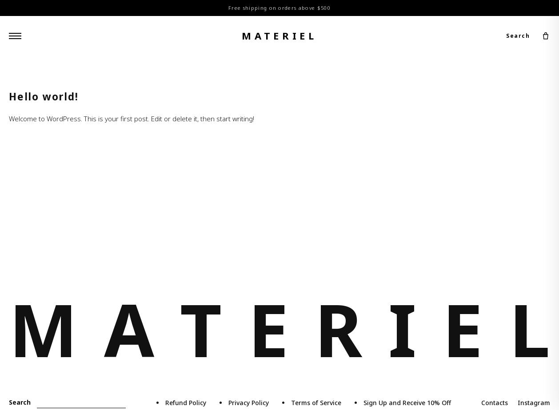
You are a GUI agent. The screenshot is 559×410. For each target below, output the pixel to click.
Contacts (494, 402)
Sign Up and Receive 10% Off (407, 402)
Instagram (534, 402)
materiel (279, 35)
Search (518, 36)
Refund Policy (185, 402)
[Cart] (545, 36)
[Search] (81, 402)
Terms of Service (316, 402)
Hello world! (44, 96)
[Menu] (15, 36)
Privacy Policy (248, 402)
